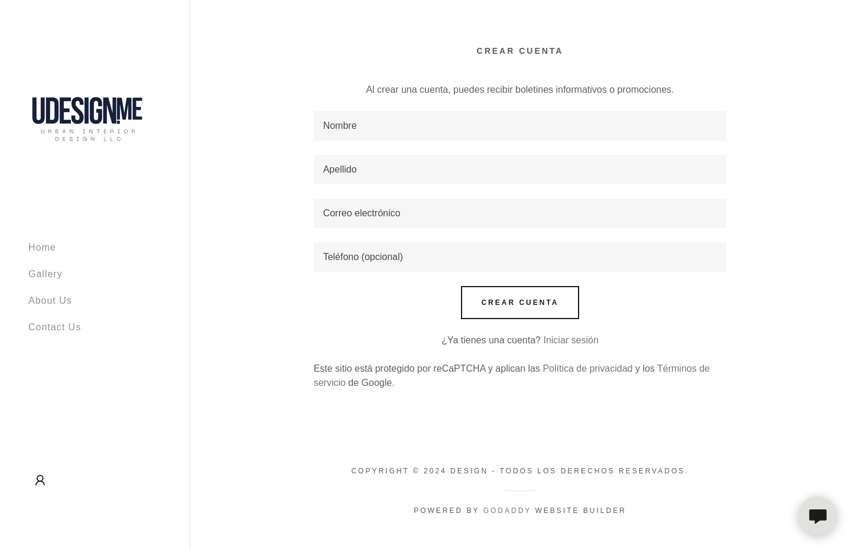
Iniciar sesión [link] (570, 340)
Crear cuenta (519, 302)
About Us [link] (50, 300)
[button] (40, 480)
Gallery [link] (45, 274)
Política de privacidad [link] (587, 368)
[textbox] (520, 126)
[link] (87, 115)
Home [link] (42, 247)
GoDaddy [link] (507, 510)
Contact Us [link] (54, 327)
